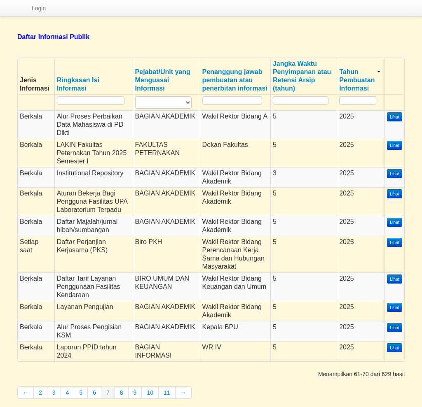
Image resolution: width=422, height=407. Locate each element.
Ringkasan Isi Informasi (78, 84)
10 (150, 392)
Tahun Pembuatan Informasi (359, 80)
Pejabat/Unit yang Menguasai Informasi (162, 80)
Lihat (394, 116)
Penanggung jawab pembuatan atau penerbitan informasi (234, 80)
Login (39, 8)
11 (167, 392)
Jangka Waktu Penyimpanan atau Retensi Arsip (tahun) (302, 76)
